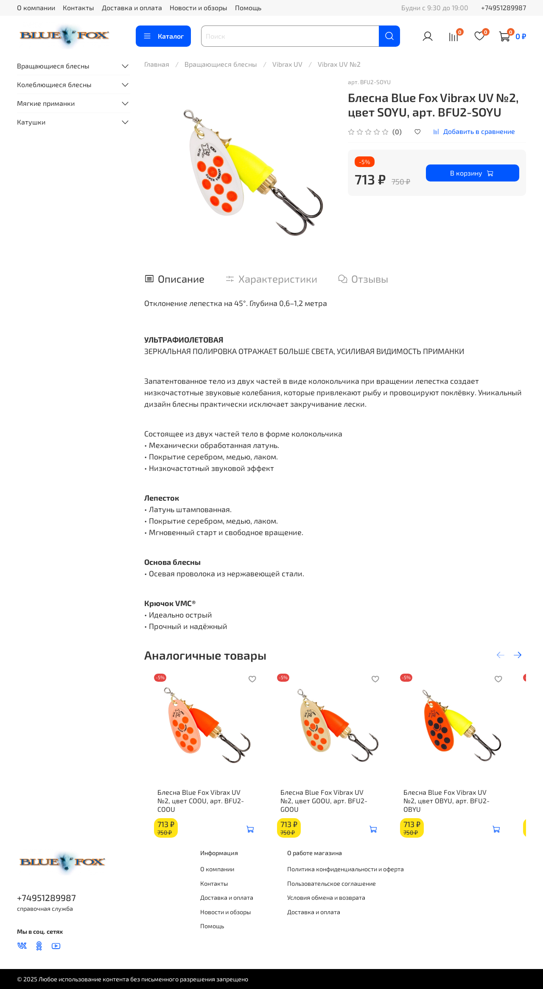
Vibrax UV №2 (339, 64)
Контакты (78, 7)
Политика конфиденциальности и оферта (345, 869)
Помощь (248, 7)
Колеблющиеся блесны (54, 84)
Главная (156, 64)
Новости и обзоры (198, 7)
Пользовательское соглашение (331, 883)
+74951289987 (503, 7)
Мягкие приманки (46, 103)
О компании (36, 7)
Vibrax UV (287, 64)
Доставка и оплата (132, 7)
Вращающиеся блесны (221, 64)
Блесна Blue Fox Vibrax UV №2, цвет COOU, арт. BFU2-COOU (200, 804)
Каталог (163, 36)
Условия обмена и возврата (326, 897)
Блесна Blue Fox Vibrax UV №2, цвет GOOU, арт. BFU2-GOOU (331, 804)
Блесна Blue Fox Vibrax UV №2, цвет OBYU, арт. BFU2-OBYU (463, 804)
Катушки (31, 122)
